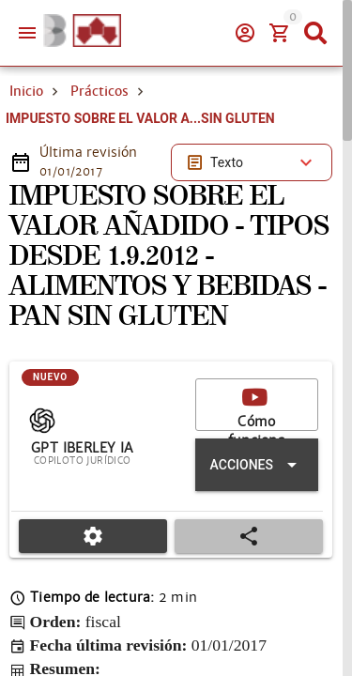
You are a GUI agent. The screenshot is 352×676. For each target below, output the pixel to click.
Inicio (26, 91)
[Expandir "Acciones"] (256, 464)
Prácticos (99, 91)
